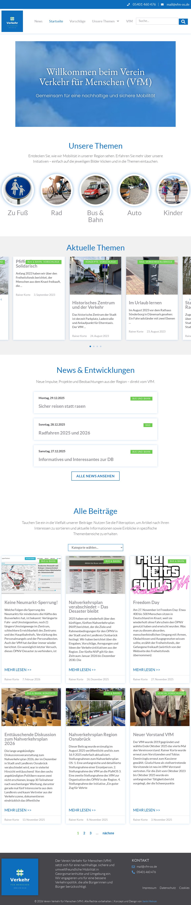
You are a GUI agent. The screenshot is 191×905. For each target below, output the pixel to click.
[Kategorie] (95, 548)
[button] (2, 299)
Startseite (56, 21)
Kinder (173, 212)
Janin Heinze (149, 901)
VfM (129, 21)
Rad (56, 212)
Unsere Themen (106, 21)
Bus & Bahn (95, 216)
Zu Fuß (18, 212)
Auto (134, 212)
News (38, 21)
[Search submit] (183, 21)
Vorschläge (77, 21)
